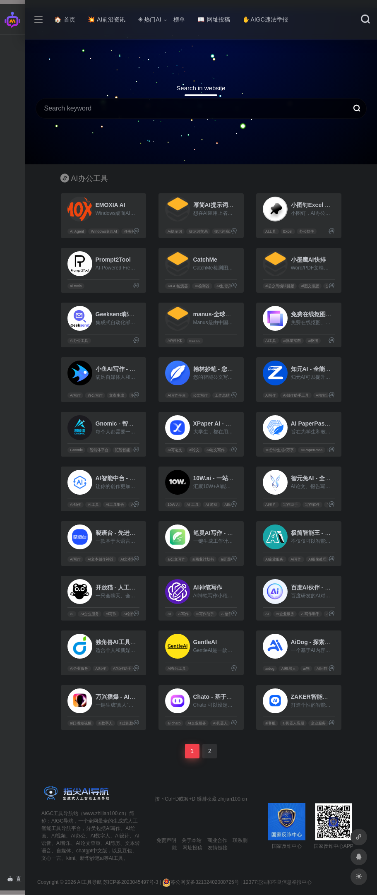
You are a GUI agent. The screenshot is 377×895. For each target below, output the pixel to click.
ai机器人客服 (293, 723)
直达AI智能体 (15, 881)
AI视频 (58, 836)
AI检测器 (202, 286)
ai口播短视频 (80, 723)
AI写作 (113, 828)
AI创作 (75, 505)
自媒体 (63, 851)
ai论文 (194, 450)
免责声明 (166, 840)
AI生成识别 (225, 286)
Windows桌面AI (104, 231)
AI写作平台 (177, 395)
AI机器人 (288, 668)
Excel (287, 231)
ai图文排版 (310, 286)
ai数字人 (105, 723)
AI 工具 (193, 505)
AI (72, 614)
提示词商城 (223, 231)
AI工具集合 (115, 505)
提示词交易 (198, 231)
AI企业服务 (274, 559)
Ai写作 (75, 395)
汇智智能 (122, 450)
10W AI (174, 505)
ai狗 (306, 668)
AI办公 (78, 836)
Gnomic (76, 450)
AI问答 (322, 668)
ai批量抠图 (292, 341)
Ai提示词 (175, 231)
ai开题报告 (229, 559)
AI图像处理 (317, 559)
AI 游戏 (211, 505)
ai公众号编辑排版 (279, 286)
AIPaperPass (312, 450)
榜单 (179, 19)
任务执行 (131, 231)
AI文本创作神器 (101, 559)
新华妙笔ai (91, 858)
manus (194, 341)
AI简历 (113, 843)
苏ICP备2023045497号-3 (130, 882)
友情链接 (218, 848)
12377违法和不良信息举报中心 (277, 882)
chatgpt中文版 (91, 851)
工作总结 (222, 395)
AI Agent (77, 231)
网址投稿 (213, 19)
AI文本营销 (129, 559)
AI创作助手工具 (296, 395)
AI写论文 (175, 450)
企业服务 (318, 723)
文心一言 (51, 858)
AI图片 (270, 505)
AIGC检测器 (178, 286)
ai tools (76, 286)
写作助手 (290, 505)
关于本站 (192, 840)
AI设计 (122, 836)
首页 (64, 19)
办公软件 (306, 231)
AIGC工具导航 (57, 813)
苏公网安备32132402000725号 (200, 882)
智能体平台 (99, 450)
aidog (269, 668)
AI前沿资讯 (106, 19)
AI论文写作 (216, 450)
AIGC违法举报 (265, 19)
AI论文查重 (88, 843)
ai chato (174, 723)
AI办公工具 (79, 341)
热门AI (149, 19)
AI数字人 (100, 836)
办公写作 (95, 395)
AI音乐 (63, 843)
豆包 (127, 851)
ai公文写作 (176, 559)
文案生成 (116, 395)
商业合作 (217, 840)
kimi (70, 858)
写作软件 (312, 505)
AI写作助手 (205, 614)
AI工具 (270, 231)
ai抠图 (313, 341)
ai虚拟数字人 (130, 723)
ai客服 (270, 723)
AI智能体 (175, 341)
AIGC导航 (62, 821)
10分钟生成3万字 (279, 450)
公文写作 (200, 395)
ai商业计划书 (203, 559)
